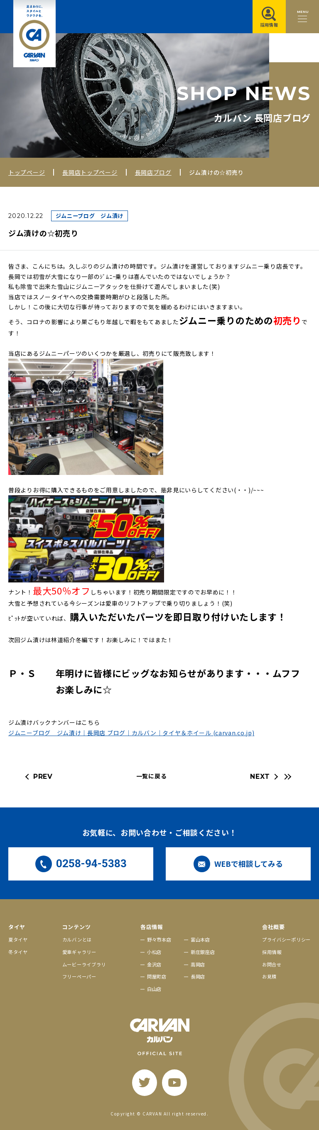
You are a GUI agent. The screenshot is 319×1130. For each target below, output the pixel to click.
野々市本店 (159, 939)
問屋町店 (157, 976)
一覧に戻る (151, 776)
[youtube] (174, 1082)
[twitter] (144, 1082)
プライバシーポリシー (286, 939)
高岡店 (198, 964)
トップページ (26, 172)
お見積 (269, 976)
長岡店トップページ (89, 172)
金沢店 (154, 964)
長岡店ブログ (153, 172)
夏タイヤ (18, 939)
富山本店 (200, 939)
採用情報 (272, 952)
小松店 (154, 952)
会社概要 (273, 927)
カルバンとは (77, 939)
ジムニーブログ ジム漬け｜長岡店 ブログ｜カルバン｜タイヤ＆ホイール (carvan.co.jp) (131, 733)
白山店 (154, 989)
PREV (43, 776)
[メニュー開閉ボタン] (302, 16)
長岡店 (198, 976)
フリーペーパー (79, 976)
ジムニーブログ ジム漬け (89, 216)
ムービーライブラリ (84, 964)
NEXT (260, 776)
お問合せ (272, 964)
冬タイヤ (18, 952)
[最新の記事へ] (286, 777)
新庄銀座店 (203, 952)
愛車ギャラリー (79, 952)
